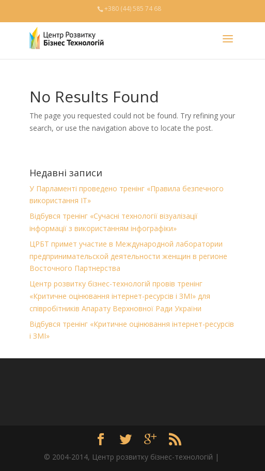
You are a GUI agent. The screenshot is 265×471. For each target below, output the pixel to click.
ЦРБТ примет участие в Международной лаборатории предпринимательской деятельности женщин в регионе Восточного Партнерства (128, 256)
